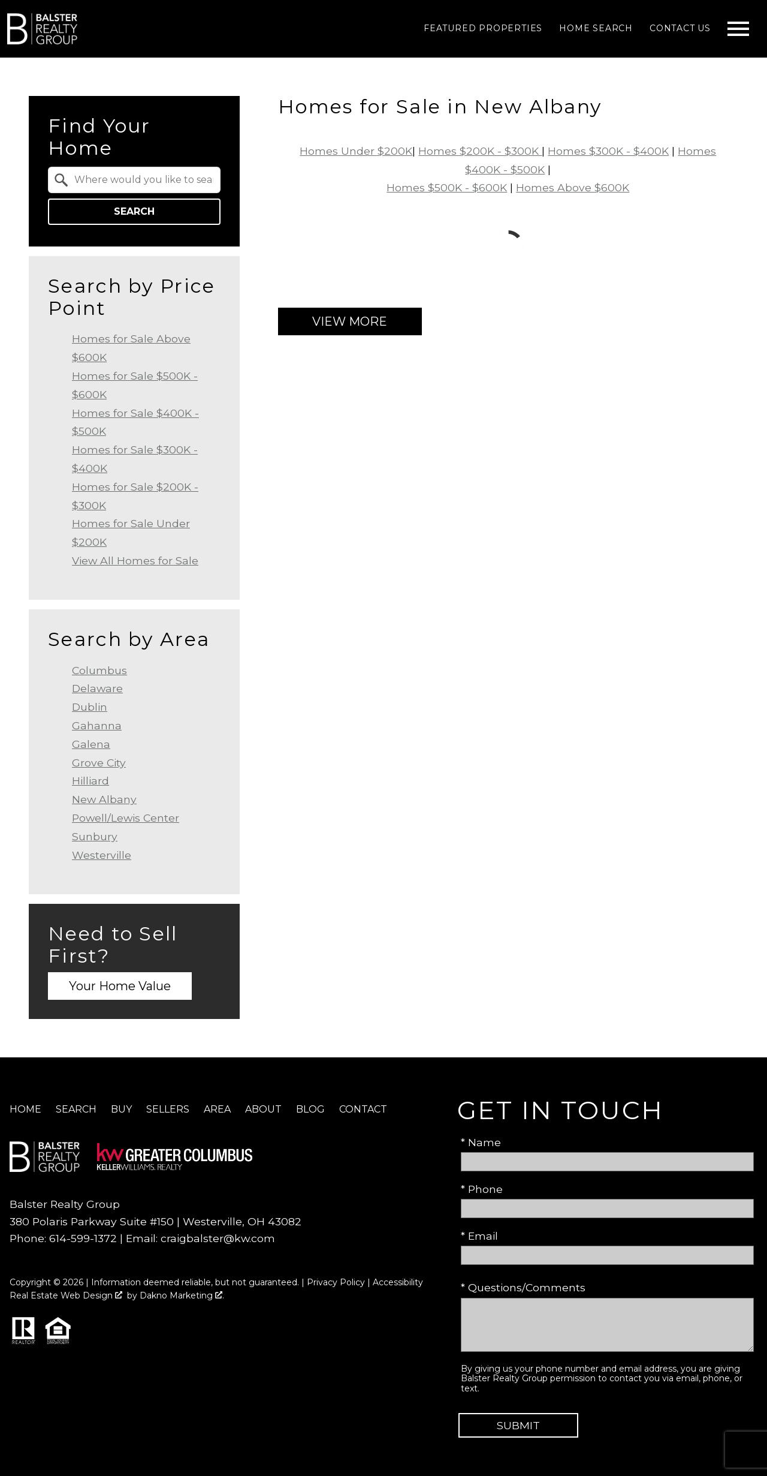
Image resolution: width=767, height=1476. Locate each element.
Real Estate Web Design (66, 1295)
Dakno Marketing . (182, 1295)
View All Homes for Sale (135, 560)
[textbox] (141, 180)
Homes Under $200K (356, 151)
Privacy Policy (336, 1282)
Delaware (97, 688)
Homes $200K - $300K (480, 151)
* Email (479, 1236)
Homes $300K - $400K (608, 151)
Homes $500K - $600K (446, 187)
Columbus (99, 670)
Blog (310, 1109)
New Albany (104, 799)
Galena (91, 744)
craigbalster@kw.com (218, 1238)
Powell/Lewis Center (125, 817)
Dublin (89, 707)
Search (134, 211)
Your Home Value (120, 986)
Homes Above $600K (572, 187)
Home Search (596, 28)
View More (349, 321)
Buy (121, 1109)
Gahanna (97, 725)
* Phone (482, 1189)
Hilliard (90, 780)
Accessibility (398, 1282)
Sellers (167, 1109)
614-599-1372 (83, 1238)
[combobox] (134, 180)
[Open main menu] (738, 28)
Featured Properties (483, 28)
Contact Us (680, 28)
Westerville (101, 855)
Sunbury (94, 836)
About (263, 1109)
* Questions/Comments (523, 1287)
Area (217, 1109)
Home (25, 1109)
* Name (481, 1142)
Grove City (99, 762)
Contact (363, 1109)
